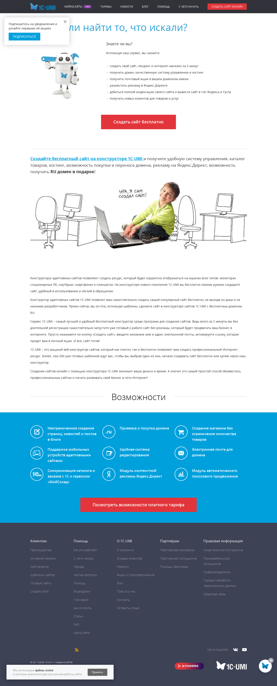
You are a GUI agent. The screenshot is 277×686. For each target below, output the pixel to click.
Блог (145, 6)
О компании (125, 550)
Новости (126, 6)
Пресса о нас (126, 591)
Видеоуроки (82, 591)
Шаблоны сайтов (42, 575)
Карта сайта (82, 633)
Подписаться (24, 36)
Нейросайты (73, 6)
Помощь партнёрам (174, 567)
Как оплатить (83, 608)
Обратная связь (214, 594)
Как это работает (85, 550)
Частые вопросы (85, 575)
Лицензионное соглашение (223, 550)
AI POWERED (190, 666)
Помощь (163, 6)
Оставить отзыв (128, 608)
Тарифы (105, 6)
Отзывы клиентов (129, 558)
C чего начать (189, 6)
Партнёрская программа (177, 550)
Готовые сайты (40, 583)
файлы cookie (44, 670)
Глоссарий (81, 600)
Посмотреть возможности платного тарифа (138, 505)
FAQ (76, 624)
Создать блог (39, 591)
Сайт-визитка (39, 567)
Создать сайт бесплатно (138, 122)
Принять (97, 672)
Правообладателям (216, 572)
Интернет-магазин (43, 558)
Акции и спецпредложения (136, 575)
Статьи (78, 616)
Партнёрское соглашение (178, 558)
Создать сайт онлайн (227, 6)
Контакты (123, 600)
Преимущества (40, 550)
